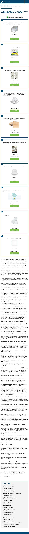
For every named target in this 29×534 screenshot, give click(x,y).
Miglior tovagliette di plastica (9, 509)
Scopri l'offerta (14, 39)
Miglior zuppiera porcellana (8, 486)
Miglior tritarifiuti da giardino (9, 491)
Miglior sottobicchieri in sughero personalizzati (12, 522)
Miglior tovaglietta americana (9, 512)
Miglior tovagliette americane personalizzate (12, 493)
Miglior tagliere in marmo (8, 515)
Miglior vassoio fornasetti (8, 484)
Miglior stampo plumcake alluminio (10, 498)
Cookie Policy (16, 532)
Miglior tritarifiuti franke (8, 488)
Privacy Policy (11, 532)
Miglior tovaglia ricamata (8, 502)
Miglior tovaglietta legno (8, 514)
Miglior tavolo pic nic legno (8, 510)
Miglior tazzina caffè (7, 505)
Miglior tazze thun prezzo (8, 507)
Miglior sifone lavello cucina (8, 519)
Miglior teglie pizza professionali (9, 497)
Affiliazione (6, 532)
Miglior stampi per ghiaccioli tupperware (11, 524)
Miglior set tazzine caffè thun (9, 521)
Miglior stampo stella (7, 500)
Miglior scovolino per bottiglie (9, 517)
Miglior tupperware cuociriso (9, 490)
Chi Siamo (2, 532)
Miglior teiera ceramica (7, 495)
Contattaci (20, 532)
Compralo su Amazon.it (14, 60)
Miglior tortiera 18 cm (7, 503)
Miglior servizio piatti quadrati (9, 526)
